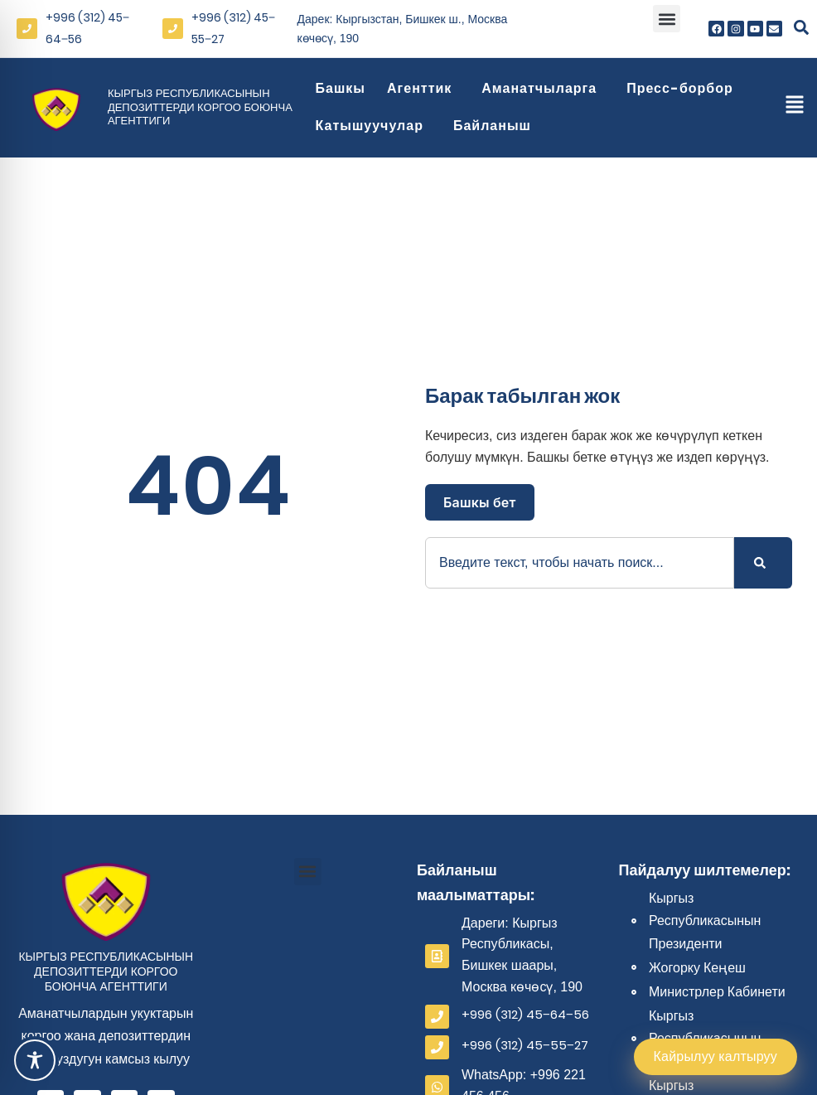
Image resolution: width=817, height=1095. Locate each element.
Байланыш (496, 125)
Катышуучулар (374, 125)
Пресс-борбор (684, 88)
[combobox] (579, 563)
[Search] (763, 563)
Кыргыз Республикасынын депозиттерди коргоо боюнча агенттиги (200, 107)
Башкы (340, 88)
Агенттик (423, 88)
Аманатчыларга (543, 88)
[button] (666, 18)
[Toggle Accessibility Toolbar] (34, 1060)
